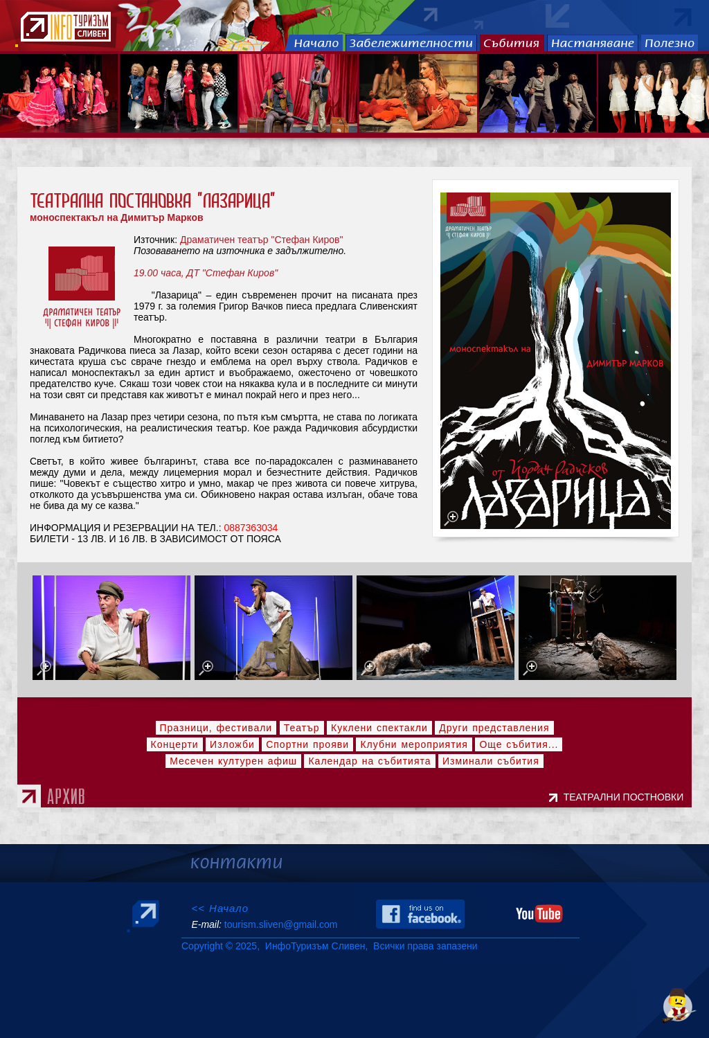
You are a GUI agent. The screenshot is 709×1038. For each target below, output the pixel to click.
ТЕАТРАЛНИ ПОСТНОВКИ (626, 797)
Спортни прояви (307, 744)
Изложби (232, 744)
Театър (302, 727)
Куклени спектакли (379, 727)
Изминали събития (490, 761)
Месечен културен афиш (233, 761)
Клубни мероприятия (414, 744)
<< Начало (220, 908)
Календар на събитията (369, 761)
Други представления (494, 727)
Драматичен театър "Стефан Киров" (261, 239)
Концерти (175, 744)
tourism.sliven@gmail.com (281, 924)
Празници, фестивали (216, 727)
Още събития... (518, 744)
